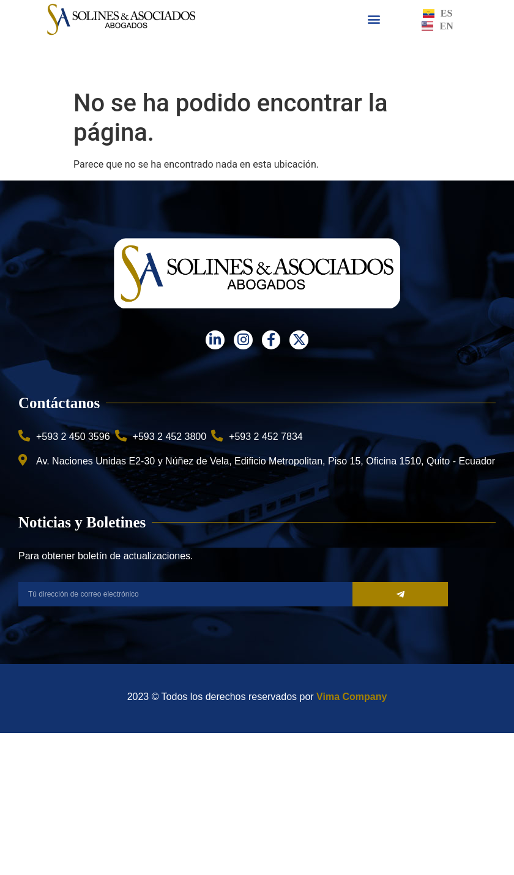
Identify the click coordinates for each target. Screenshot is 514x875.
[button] (374, 19)
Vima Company (351, 696)
